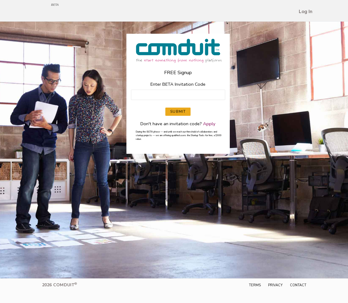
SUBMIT (178, 111)
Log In (305, 12)
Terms (255, 285)
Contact (298, 285)
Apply (209, 124)
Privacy (275, 285)
